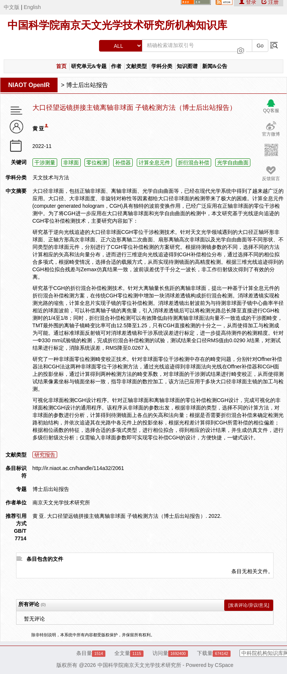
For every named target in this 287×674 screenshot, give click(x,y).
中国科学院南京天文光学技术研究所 (139, 665)
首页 (61, 66)
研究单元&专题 (89, 66)
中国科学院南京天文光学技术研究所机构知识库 (117, 25)
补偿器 (123, 163)
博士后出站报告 (87, 85)
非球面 (71, 163)
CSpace (224, 665)
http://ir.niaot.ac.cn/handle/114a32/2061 (78, 468)
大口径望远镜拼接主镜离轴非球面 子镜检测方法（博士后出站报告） (134, 107)
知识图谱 (187, 66)
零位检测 (96, 163)
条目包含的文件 (45, 559)
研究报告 (44, 455)
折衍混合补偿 (193, 163)
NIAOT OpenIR (29, 85)
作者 (116, 66)
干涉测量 (44, 163)
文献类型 (136, 66)
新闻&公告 (215, 66)
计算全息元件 (154, 163)
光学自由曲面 (233, 163)
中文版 (11, 7)
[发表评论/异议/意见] (248, 605)
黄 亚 (38, 129)
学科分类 (161, 66)
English (32, 7)
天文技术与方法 (51, 177)
